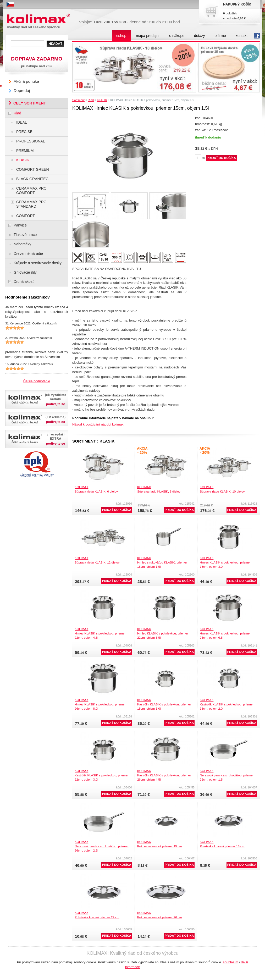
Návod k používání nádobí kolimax (98, 424)
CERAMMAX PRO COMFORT (31, 190)
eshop (121, 36)
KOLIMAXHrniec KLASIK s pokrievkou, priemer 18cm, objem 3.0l (225, 562)
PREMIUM (25, 150)
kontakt (241, 36)
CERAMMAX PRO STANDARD (31, 204)
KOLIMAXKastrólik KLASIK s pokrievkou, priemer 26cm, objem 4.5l (164, 775)
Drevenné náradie (28, 253)
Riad (91, 100)
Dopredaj (22, 90)
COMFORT (25, 216)
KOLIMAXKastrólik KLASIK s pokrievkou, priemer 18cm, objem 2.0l (226, 704)
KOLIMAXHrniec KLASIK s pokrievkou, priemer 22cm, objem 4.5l (100, 633)
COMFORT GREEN (32, 169)
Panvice (20, 225)
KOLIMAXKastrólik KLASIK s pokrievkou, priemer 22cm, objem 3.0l (101, 775)
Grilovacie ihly (25, 272)
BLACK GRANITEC (32, 179)
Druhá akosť (24, 281)
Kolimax (39, 19)
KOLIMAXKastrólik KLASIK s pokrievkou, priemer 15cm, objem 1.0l (164, 704)
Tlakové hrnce (25, 235)
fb (257, 35)
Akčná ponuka (26, 81)
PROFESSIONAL (30, 141)
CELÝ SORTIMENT (29, 103)
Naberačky (22, 244)
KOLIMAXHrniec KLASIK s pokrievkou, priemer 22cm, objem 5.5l (162, 633)
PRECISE (24, 132)
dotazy (199, 36)
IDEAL (21, 122)
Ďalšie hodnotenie (36, 381)
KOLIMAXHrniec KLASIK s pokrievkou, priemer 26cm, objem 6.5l (225, 633)
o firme (220, 36)
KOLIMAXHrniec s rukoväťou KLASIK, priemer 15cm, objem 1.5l (162, 562)
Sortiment (78, 100)
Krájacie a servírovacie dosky (38, 263)
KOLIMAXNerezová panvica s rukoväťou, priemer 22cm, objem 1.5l (227, 775)
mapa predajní (147, 36)
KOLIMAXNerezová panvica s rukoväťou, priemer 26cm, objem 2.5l (102, 846)
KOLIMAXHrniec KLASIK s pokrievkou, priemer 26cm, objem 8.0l (100, 704)
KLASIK (102, 100)
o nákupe (176, 36)
